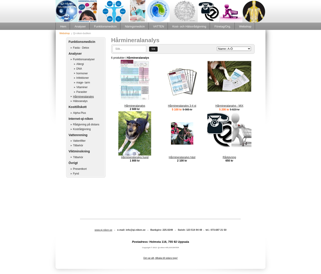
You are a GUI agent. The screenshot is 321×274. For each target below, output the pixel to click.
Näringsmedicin (135, 26)
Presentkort (80, 168)
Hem (63, 26)
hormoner (82, 73)
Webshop (245, 26)
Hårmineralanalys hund (134, 157)
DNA (79, 68)
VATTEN (158, 26)
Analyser (80, 26)
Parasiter (81, 91)
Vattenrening (78, 135)
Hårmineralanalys (83, 96)
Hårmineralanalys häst (182, 157)
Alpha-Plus (79, 112)
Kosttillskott (78, 107)
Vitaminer (82, 87)
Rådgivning (229, 157)
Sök (153, 49)
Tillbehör (78, 145)
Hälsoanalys (80, 101)
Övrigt (73, 163)
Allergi (80, 64)
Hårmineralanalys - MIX (229, 105)
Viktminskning (79, 151)
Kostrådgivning (82, 129)
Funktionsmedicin (105, 26)
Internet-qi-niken (81, 118)
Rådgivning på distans (86, 124)
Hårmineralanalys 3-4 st (182, 105)
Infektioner (82, 77)
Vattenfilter (79, 140)
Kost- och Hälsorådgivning (189, 26)
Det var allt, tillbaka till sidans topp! (160, 258)
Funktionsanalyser (84, 59)
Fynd (76, 173)
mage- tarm (83, 82)
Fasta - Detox (81, 47)
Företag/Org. (222, 26)
